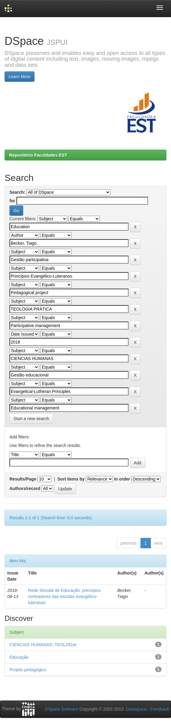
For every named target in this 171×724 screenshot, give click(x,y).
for (12, 200)
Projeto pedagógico (27, 669)
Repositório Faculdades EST (38, 155)
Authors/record (24, 488)
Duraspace (136, 709)
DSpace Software (61, 709)
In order (122, 479)
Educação (18, 657)
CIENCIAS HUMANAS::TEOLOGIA (42, 644)
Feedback (160, 709)
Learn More (20, 76)
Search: (17, 192)
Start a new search (31, 418)
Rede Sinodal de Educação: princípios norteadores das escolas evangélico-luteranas (64, 596)
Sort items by (71, 479)
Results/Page (22, 479)
